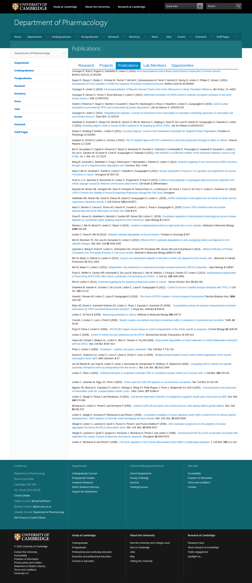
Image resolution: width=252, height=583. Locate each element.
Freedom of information (200, 478)
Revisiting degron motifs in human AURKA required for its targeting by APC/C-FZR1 (126, 125)
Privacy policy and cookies (28, 562)
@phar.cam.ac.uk (42, 506)
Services (134, 482)
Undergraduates (61, 36)
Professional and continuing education (92, 552)
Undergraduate (80, 543)
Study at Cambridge (65, 6)
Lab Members (154, 65)
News (155, 36)
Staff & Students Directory (85, 487)
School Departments (140, 473)
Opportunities (182, 65)
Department (34, 36)
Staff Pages (223, 36)
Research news (196, 543)
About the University (97, 6)
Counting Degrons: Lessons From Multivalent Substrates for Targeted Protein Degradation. (169, 131)
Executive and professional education (91, 556)
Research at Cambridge (131, 6)
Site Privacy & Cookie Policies (30, 517)
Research (113, 36)
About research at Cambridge (203, 547)
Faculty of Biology (139, 478)
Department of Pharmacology (32, 54)
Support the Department (84, 491)
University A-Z (21, 573)
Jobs (168, 36)
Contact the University (25, 552)
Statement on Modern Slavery (29, 566)
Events (181, 36)
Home (17, 36)
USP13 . (117, 192)
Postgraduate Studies (83, 478)
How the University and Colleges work (150, 543)
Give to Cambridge (140, 547)
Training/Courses (139, 487)
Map (132, 556)
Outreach (201, 36)
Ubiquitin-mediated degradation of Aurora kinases (133, 234)
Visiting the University (141, 561)
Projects (106, 65)
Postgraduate (79, 547)
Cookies (192, 487)
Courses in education (83, 561)
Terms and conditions (199, 482)
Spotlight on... (195, 556)
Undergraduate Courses (84, 473)
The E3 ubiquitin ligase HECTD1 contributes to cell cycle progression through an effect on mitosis (176, 140)
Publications (128, 65)
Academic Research (82, 482)
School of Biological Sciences (147, 466)
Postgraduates (89, 36)
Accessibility (194, 473)
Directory (134, 36)
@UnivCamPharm (41, 501)
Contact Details (22, 495)
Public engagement (198, 552)
